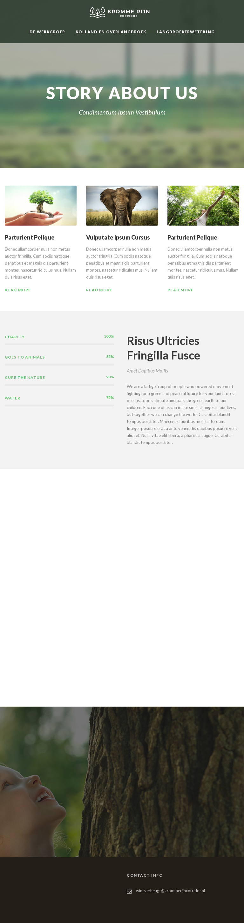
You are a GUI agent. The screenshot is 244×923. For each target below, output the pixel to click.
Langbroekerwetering (186, 32)
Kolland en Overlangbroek (111, 32)
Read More (18, 289)
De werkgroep (47, 32)
